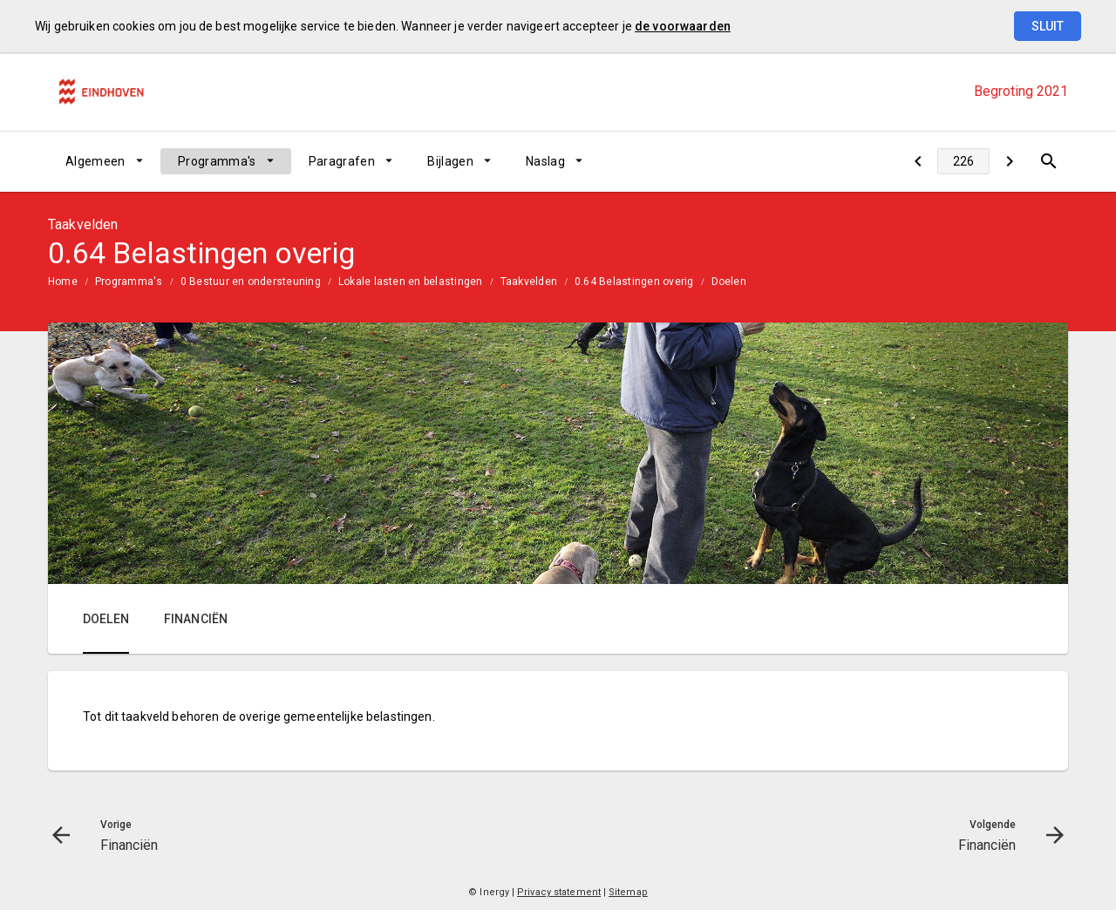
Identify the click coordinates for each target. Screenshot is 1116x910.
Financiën (196, 619)
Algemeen (95, 161)
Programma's (217, 161)
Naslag (545, 161)
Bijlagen (450, 161)
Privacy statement (559, 892)
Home (63, 281)
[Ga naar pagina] (963, 161)
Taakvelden (528, 281)
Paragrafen (342, 161)
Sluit (1047, 26)
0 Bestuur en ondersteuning (250, 281)
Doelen (728, 281)
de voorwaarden (683, 26)
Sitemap (628, 892)
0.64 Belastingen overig (634, 281)
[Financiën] (917, 161)
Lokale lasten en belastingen (410, 281)
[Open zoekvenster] (1048, 161)
